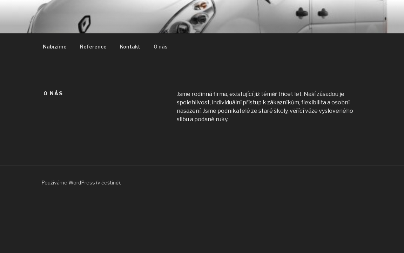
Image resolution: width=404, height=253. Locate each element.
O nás (161, 47)
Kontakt (130, 47)
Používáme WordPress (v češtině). (81, 183)
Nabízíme (55, 47)
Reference (93, 47)
